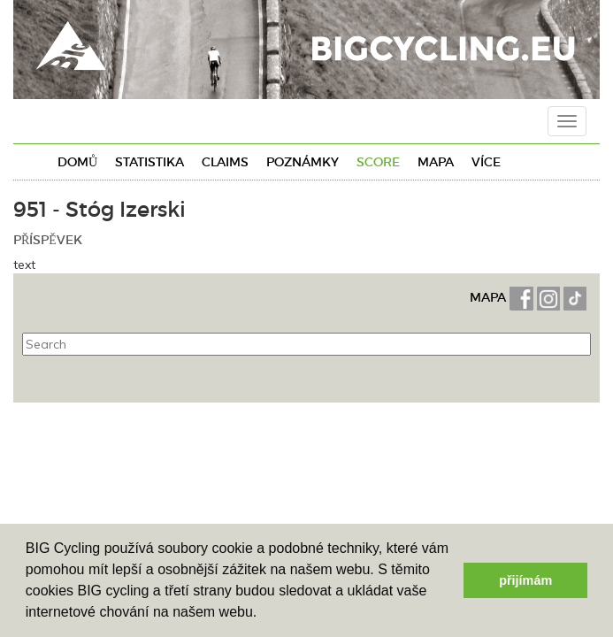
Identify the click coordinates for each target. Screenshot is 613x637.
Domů (77, 162)
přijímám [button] (525, 580)
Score (378, 162)
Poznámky (302, 162)
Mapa (436, 162)
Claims (225, 162)
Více (486, 162)
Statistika (149, 162)
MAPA (490, 297)
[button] (263, 614)
